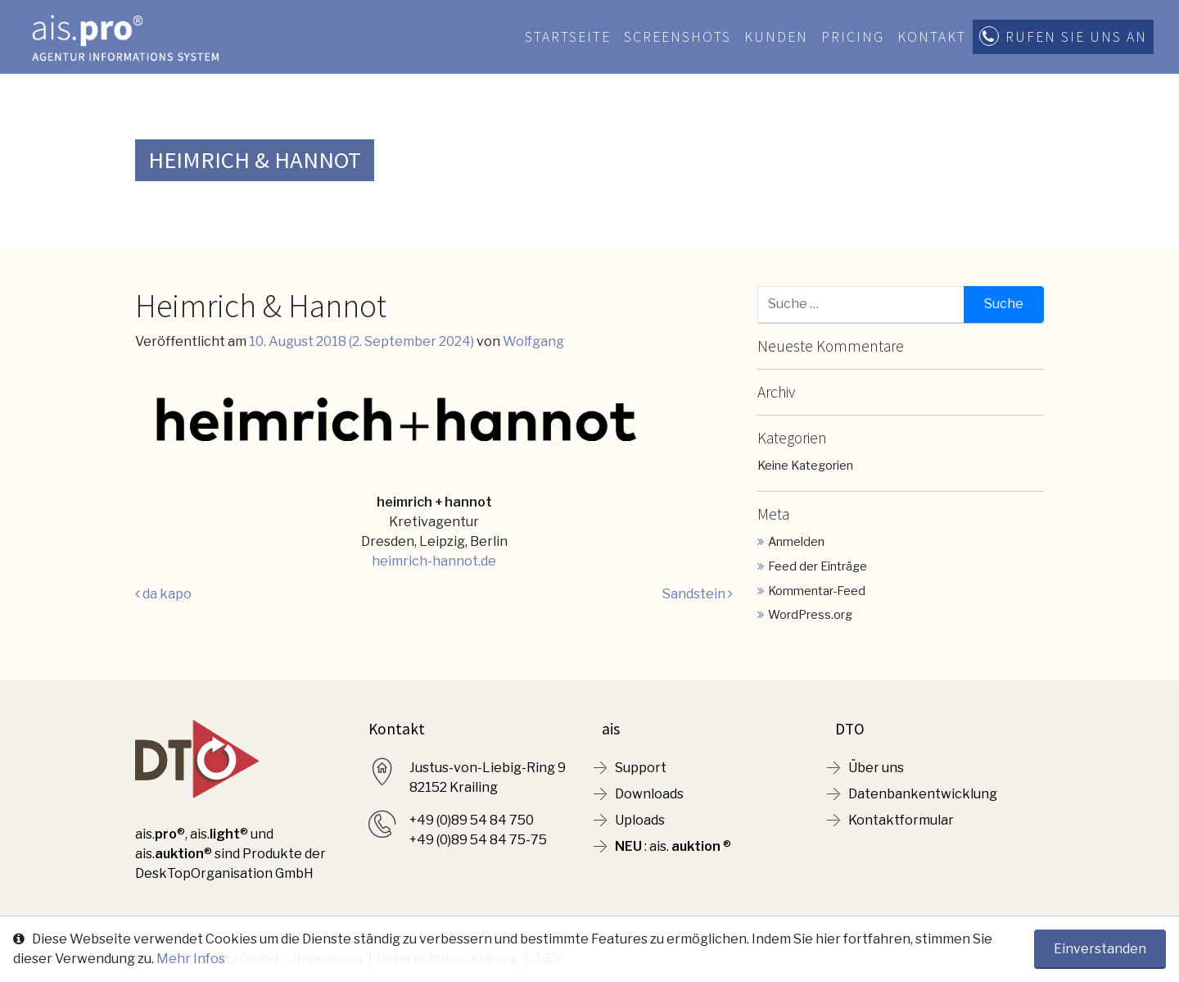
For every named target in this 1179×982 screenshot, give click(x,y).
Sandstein (697, 594)
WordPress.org (810, 614)
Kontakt (931, 37)
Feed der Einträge (817, 566)
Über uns (876, 767)
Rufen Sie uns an (1076, 37)
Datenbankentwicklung (922, 794)
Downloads (649, 794)
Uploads (640, 820)
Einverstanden (1100, 949)
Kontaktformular (901, 820)
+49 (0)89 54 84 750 (471, 820)
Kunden (776, 37)
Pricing (852, 37)
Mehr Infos (190, 958)
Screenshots (677, 37)
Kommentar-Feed (816, 591)
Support (640, 767)
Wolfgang (533, 341)
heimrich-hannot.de (434, 561)
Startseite (568, 37)
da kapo (163, 594)
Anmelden (796, 541)
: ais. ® (673, 846)
